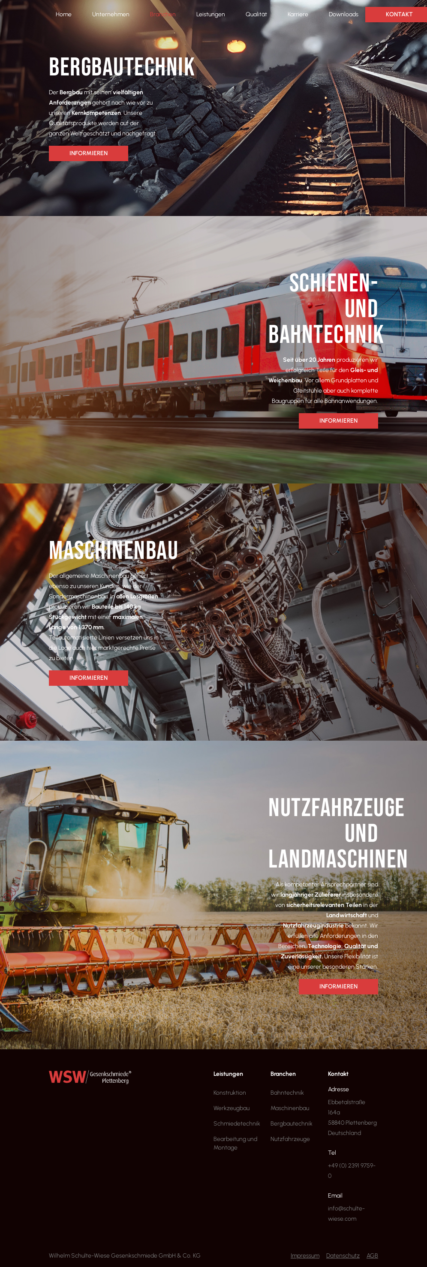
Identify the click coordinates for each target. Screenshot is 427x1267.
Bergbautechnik (292, 1123)
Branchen (163, 14)
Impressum (305, 1255)
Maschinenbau (290, 1108)
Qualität (256, 14)
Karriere (298, 14)
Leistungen (210, 14)
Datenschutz (343, 1255)
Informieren (88, 153)
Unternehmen (110, 14)
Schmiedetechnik (237, 1123)
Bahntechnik (287, 1092)
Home (64, 14)
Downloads (343, 14)
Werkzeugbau (232, 1108)
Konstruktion (230, 1092)
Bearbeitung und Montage (235, 1143)
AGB (372, 1255)
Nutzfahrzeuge (290, 1139)
